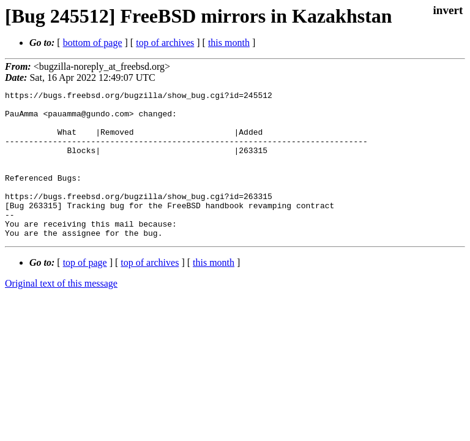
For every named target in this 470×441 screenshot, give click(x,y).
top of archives (165, 42)
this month (229, 42)
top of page (85, 292)
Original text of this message (61, 312)
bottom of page (92, 42)
